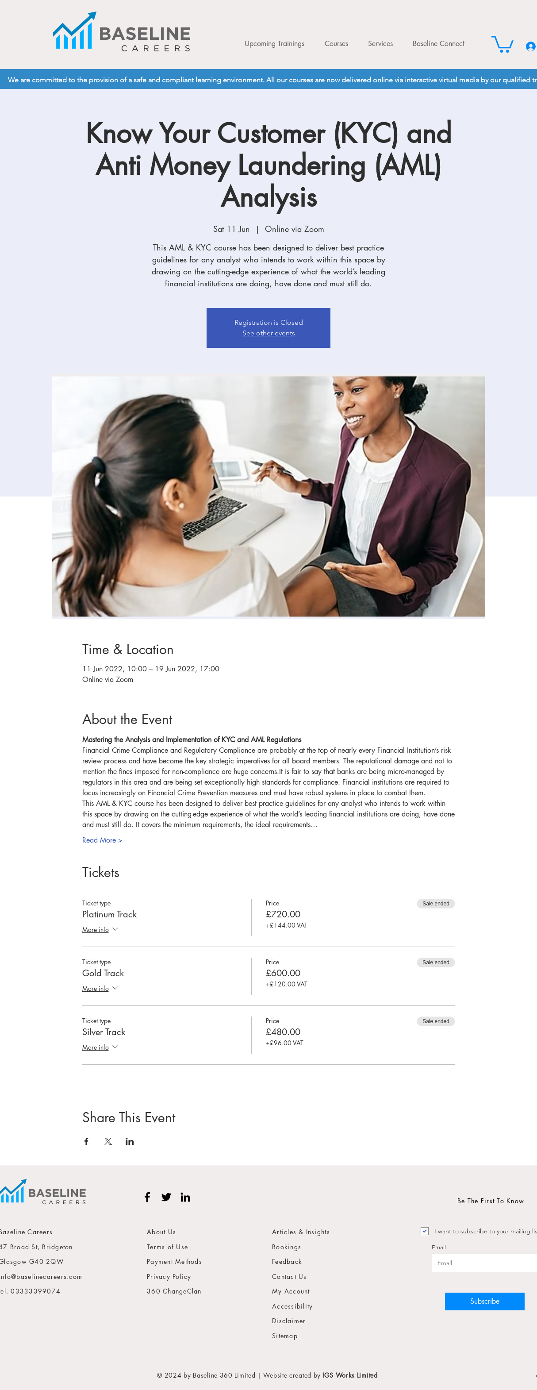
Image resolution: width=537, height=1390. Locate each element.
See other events (268, 333)
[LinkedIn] (185, 1197)
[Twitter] (166, 1197)
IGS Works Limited (350, 1375)
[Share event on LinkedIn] (130, 1141)
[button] (502, 43)
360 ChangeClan (174, 1291)
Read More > (102, 840)
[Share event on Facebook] (86, 1141)
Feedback (287, 1261)
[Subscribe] (485, 1301)
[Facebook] (147, 1197)
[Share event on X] (108, 1141)
